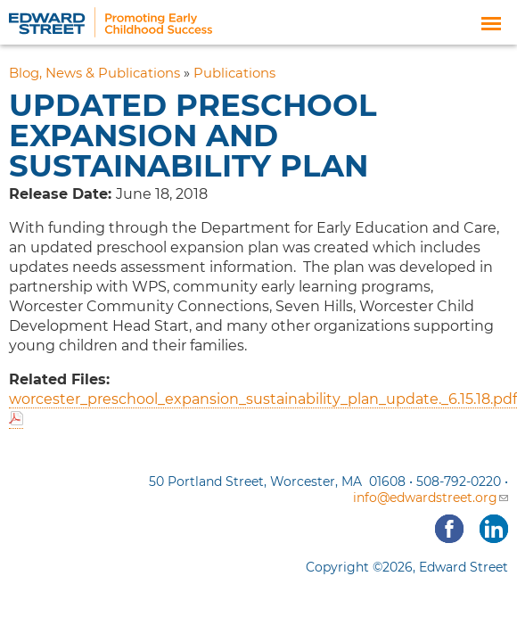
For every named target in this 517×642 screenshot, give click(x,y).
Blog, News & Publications (94, 73)
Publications (234, 73)
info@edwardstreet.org (430, 498)
